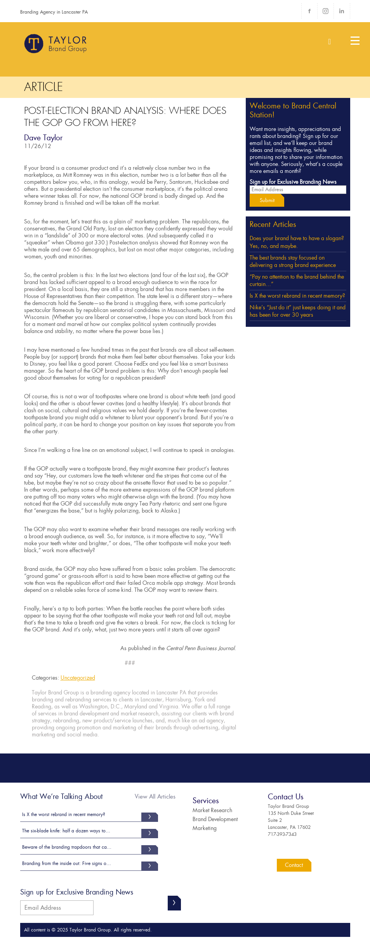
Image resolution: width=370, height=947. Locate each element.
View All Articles (155, 797)
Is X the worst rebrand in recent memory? (297, 295)
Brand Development (215, 819)
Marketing (205, 828)
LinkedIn (341, 11)
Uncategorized (78, 677)
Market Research (212, 810)
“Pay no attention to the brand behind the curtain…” (297, 280)
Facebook (309, 11)
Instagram (325, 11)
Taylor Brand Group (56, 46)
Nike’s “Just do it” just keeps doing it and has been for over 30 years (298, 311)
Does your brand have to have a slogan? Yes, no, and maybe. (297, 242)
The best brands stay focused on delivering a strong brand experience (293, 261)
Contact (294, 865)
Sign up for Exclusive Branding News (293, 181)
